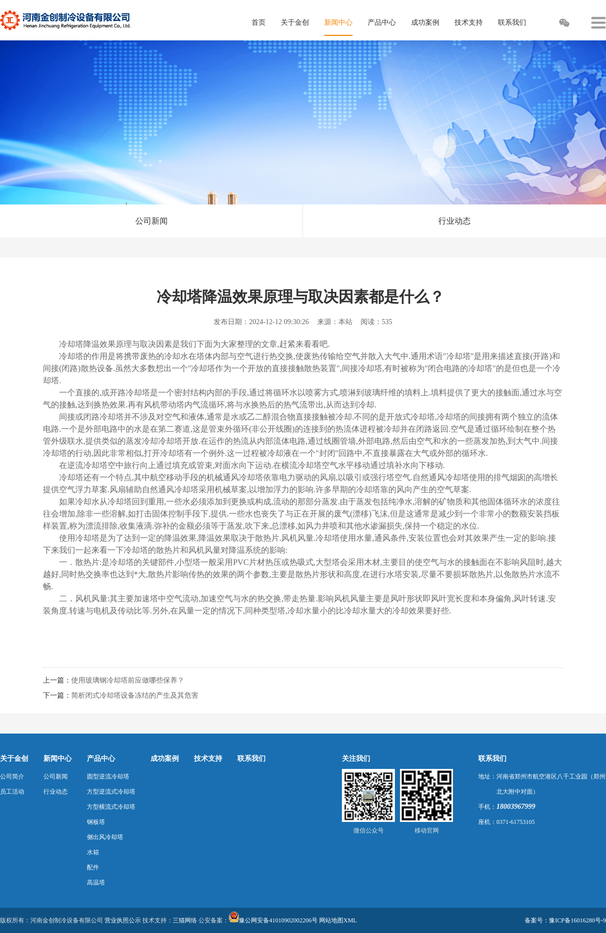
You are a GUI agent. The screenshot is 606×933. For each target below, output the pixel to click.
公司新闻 (151, 221)
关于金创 (14, 758)
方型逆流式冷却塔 (111, 791)
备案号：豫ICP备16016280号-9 (565, 920)
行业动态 (454, 221)
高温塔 (96, 882)
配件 (93, 867)
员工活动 (12, 791)
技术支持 (208, 758)
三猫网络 (185, 920)
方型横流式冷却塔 (111, 806)
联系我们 (251, 758)
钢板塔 (96, 821)
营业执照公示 (123, 920)
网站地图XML (338, 920)
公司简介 (12, 776)
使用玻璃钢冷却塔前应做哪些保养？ (127, 680)
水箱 (93, 852)
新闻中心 (57, 758)
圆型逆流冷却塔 (108, 776)
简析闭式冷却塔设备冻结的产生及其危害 (134, 695)
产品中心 (101, 758)
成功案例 (164, 758)
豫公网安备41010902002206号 (278, 920)
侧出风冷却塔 (105, 837)
